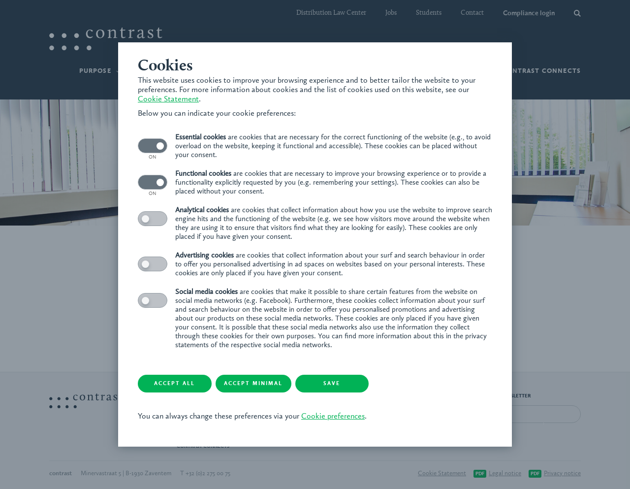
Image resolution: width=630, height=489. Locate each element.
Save (332, 384)
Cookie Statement (168, 99)
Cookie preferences (333, 417)
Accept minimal (253, 384)
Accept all (175, 384)
